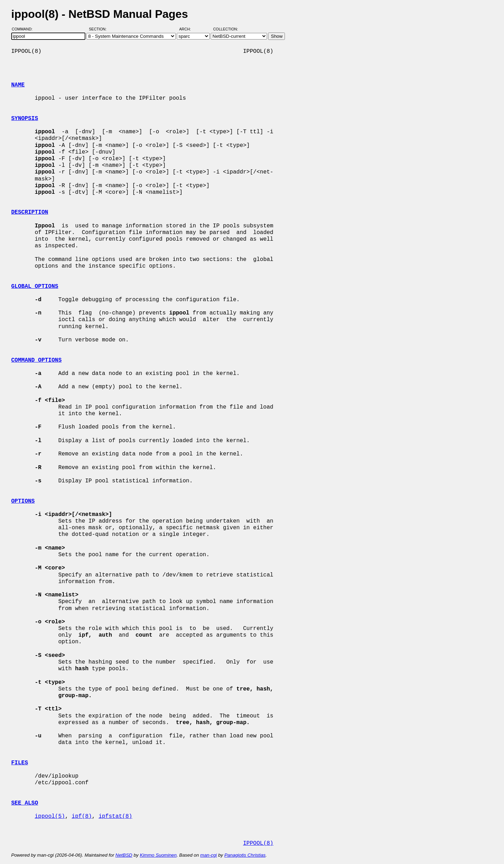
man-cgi (208, 855)
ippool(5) (50, 816)
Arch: (188, 29)
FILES (19, 763)
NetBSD (123, 855)
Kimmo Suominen (158, 855)
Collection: (225, 29)
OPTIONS (23, 501)
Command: (24, 29)
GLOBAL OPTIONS (34, 286)
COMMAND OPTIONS (36, 360)
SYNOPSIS (24, 118)
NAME (17, 85)
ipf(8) (82, 816)
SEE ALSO (24, 803)
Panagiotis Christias (245, 855)
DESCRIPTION (29, 212)
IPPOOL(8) (258, 843)
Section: (99, 29)
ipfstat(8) (115, 816)
